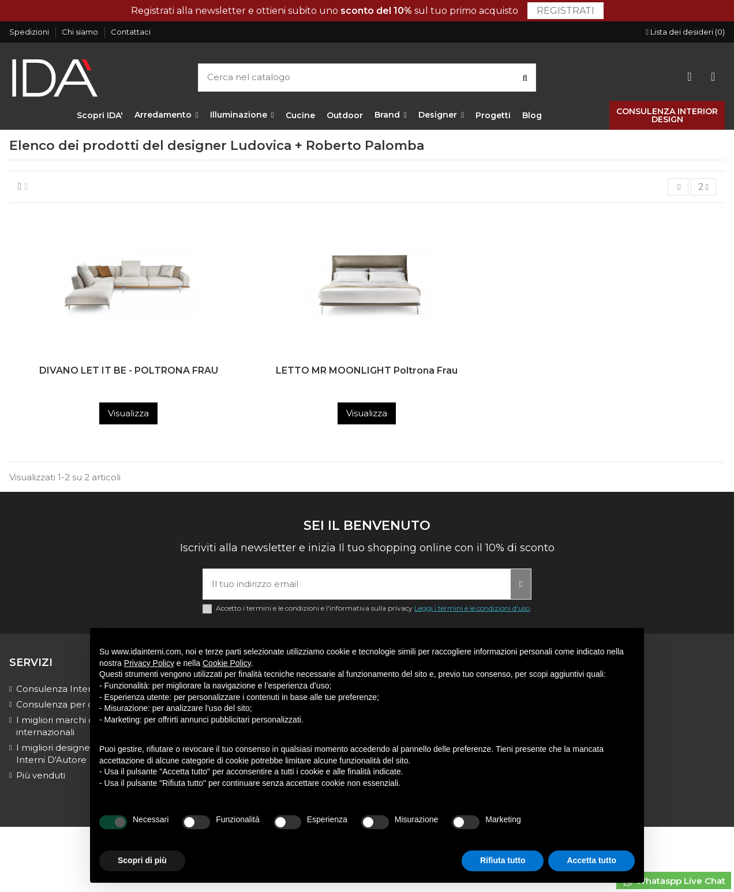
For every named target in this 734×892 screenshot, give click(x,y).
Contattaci (131, 31)
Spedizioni (30, 31)
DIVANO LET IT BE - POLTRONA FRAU (128, 370)
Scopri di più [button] (142, 860)
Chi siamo (81, 31)
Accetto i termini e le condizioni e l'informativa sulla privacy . (373, 608)
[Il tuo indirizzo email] (357, 584)
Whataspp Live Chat (673, 881)
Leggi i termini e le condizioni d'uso (472, 608)
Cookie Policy (227, 663)
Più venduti (40, 775)
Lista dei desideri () (685, 31)
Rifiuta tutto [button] (503, 860)
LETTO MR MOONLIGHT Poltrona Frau (367, 370)
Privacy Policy (149, 663)
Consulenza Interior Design (75, 688)
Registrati (565, 10)
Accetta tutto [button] (591, 860)
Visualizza (128, 413)
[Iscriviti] (521, 584)
